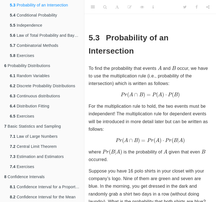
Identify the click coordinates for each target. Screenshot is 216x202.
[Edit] (129, 7)
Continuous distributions (35, 96)
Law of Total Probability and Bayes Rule (47, 35)
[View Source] (142, 7)
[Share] (208, 7)
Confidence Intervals (24, 177)
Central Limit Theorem (33, 146)
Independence (26, 25)
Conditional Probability (33, 15)
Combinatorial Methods (34, 45)
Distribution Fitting (29, 106)
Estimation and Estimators (37, 156)
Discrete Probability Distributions (42, 86)
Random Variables (30, 76)
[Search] (105, 7)
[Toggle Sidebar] (93, 7)
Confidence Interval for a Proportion (45, 187)
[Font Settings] (117, 7)
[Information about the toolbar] (153, 7)
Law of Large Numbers (34, 136)
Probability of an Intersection (39, 5)
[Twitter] (185, 7)
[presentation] (160, 68)
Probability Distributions (27, 65)
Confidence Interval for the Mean (43, 197)
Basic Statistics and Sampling (32, 126)
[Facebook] (196, 7)
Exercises (22, 55)
